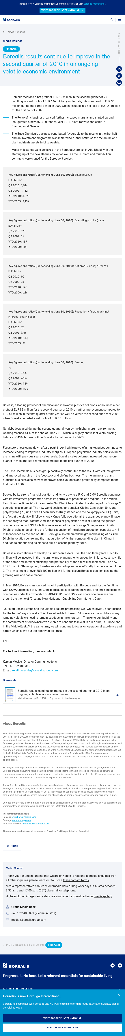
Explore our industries (62, 1027)
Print (12, 846)
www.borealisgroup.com (24, 817)
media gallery (103, 896)
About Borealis (62, 989)
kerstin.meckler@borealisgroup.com (35, 670)
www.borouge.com (21, 820)
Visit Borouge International (62, 1018)
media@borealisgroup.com (28, 919)
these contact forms (76, 880)
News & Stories (14, 32)
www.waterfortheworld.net (36, 823)
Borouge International (94, 4)
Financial (11, 49)
